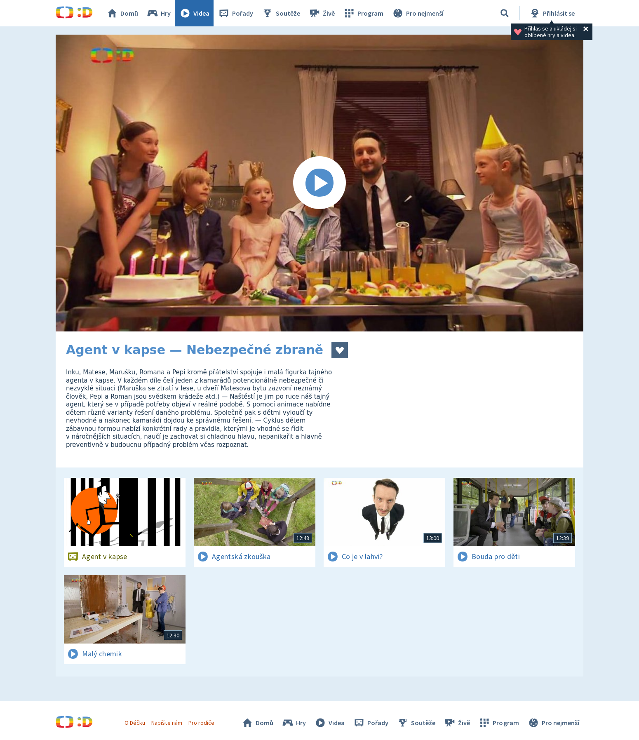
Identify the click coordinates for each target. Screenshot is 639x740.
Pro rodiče (201, 722)
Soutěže (280, 13)
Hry (158, 13)
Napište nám (166, 722)
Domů (122, 13)
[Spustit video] (319, 183)
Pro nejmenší (418, 13)
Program (363, 13)
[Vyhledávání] (504, 13)
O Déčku (135, 722)
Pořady (235, 13)
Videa (194, 13)
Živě (321, 13)
